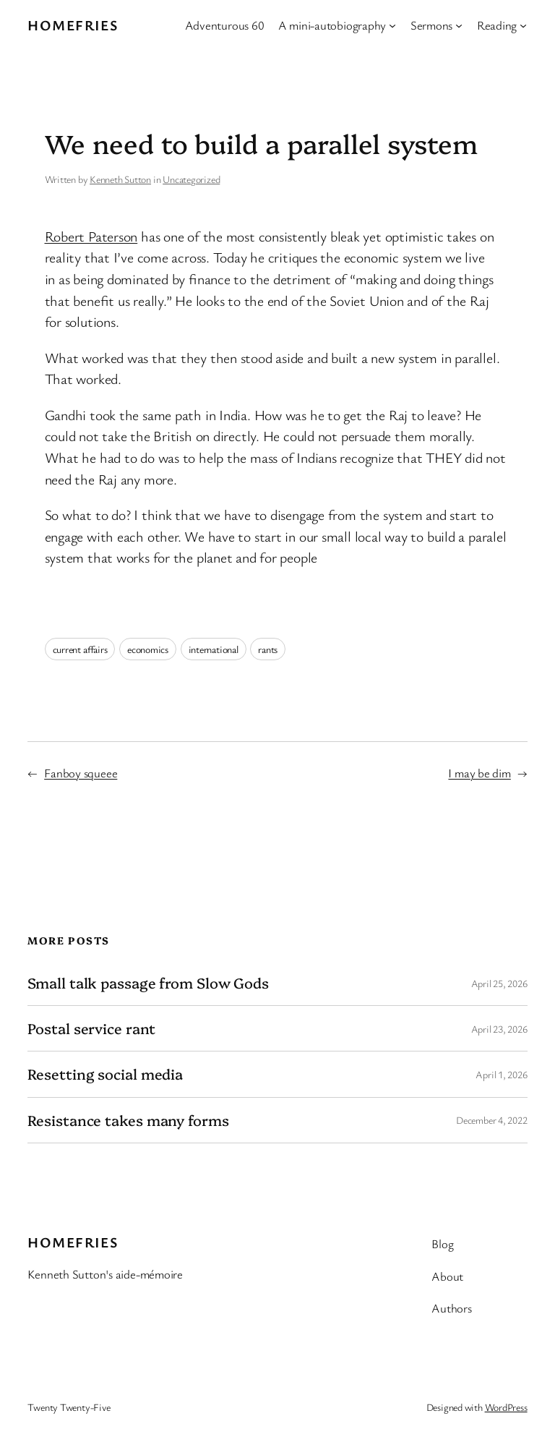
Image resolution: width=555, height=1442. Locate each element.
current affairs (80, 649)
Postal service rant (91, 1028)
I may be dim (479, 772)
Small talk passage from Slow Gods (148, 983)
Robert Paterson (91, 236)
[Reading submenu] (523, 25)
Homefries (72, 25)
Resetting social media (105, 1074)
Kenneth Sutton (120, 179)
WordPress (506, 1407)
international (213, 649)
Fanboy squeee (80, 772)
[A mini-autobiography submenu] (392, 25)
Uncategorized (191, 179)
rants (268, 649)
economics (147, 649)
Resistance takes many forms (127, 1120)
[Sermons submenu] (458, 25)
